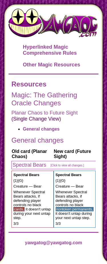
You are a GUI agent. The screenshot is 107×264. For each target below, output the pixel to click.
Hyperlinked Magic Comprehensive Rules (50, 50)
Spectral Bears (48, 165)
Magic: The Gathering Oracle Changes (44, 99)
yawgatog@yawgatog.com (53, 242)
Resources (29, 84)
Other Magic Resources (51, 65)
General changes (41, 129)
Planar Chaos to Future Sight (44, 113)
